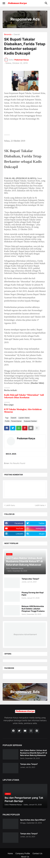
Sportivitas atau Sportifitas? (33, 820)
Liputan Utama (24, 418)
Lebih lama (39, 505)
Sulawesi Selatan (30, 421)
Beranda (7, 34)
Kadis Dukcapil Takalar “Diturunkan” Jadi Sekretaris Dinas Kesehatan (24, 396)
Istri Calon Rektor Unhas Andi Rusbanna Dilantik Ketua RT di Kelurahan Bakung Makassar (33, 752)
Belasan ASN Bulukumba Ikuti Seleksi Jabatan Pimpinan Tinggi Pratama (33, 608)
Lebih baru (10, 505)
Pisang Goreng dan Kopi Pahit (33, 593)
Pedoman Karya (26, 438)
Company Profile (22, 853)
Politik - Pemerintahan (13, 421)
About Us (25, 856)
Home (10, 853)
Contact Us (37, 853)
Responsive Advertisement (25, 634)
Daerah (17, 34)
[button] (3, 3)
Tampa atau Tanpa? (30, 579)
